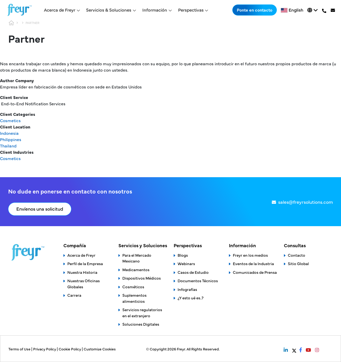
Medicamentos (135, 269)
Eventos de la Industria (253, 263)
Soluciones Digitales (140, 324)
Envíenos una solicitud (39, 208)
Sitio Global (298, 263)
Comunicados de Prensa (255, 272)
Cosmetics (10, 120)
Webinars (186, 263)
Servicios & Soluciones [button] (108, 10)
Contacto (296, 255)
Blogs (183, 255)
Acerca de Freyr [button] (59, 10)
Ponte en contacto (254, 10)
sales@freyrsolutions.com (305, 202)
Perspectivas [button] (191, 10)
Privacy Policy (45, 348)
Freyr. (182, 348)
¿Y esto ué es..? (190, 297)
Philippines (10, 139)
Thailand (8, 145)
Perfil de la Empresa (85, 263)
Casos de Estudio (193, 272)
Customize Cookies (100, 348)
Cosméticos (133, 286)
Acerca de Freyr (81, 255)
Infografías (187, 289)
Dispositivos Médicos (141, 278)
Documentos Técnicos (198, 280)
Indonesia (9, 133)
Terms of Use (19, 348)
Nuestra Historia (82, 272)
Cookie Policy (70, 348)
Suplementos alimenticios (134, 298)
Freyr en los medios (250, 255)
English (296, 10)
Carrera (74, 295)
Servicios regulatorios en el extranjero (142, 312)
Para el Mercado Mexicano (136, 258)
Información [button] (154, 10)
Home (11, 23)
